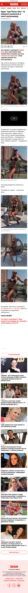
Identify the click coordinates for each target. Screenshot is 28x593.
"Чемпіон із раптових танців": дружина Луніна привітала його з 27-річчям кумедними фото (13, 402)
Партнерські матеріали (10, 580)
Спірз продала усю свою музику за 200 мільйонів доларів (12, 425)
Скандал (9, 8)
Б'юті (18, 8)
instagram (5, 109)
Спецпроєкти (19, 578)
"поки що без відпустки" (9, 56)
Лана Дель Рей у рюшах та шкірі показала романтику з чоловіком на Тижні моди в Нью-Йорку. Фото (13, 496)
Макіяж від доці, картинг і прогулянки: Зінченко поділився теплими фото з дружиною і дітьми (14, 520)
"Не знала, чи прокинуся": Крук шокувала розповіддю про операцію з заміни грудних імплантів (14, 321)
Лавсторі (23, 8)
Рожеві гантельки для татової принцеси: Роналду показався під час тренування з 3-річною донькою (13, 448)
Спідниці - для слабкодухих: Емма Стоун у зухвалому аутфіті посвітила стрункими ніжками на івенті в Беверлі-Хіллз (13, 378)
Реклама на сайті (9, 578)
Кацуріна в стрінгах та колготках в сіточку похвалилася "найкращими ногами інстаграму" (13, 472)
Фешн (14, 8)
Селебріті (3, 8)
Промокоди (20, 580)
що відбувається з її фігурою (10, 308)
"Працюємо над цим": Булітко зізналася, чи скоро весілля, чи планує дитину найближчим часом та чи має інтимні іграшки (13, 544)
